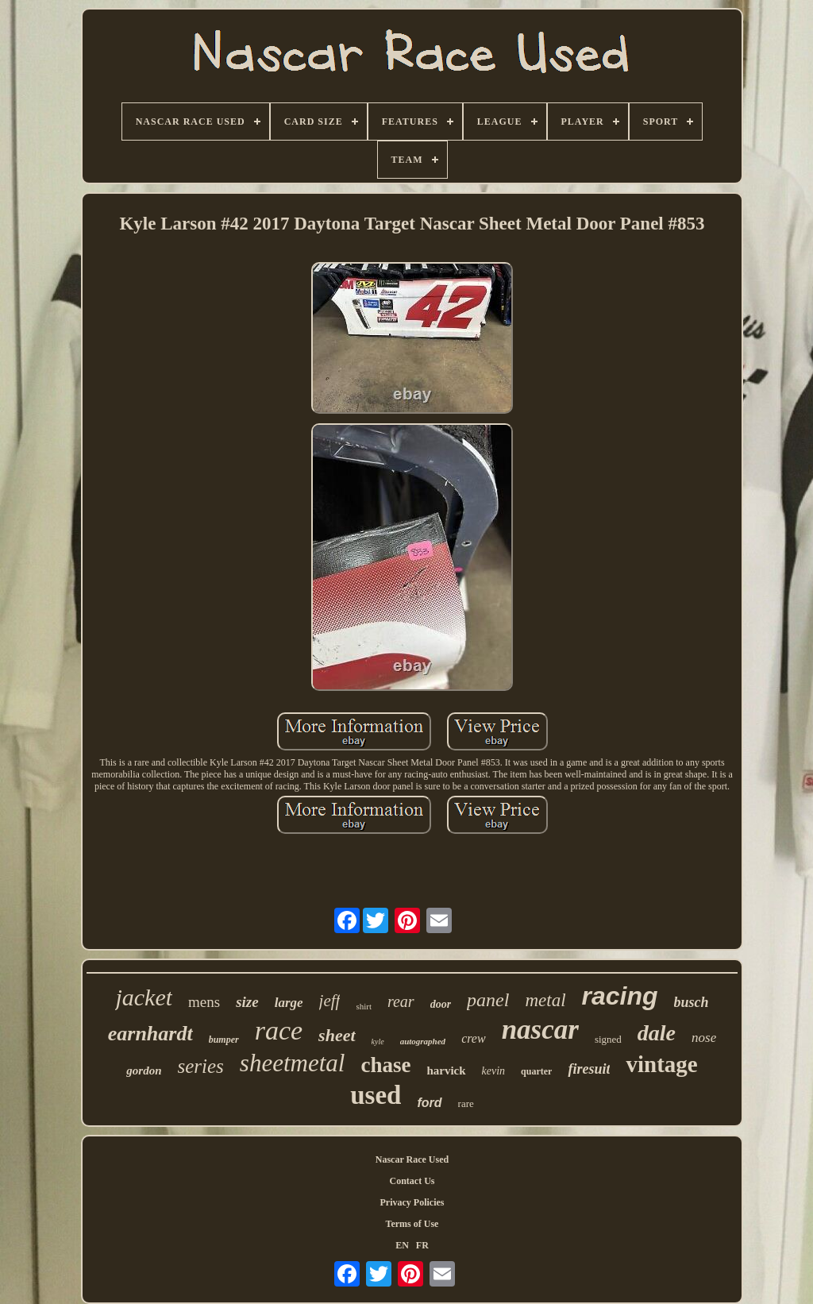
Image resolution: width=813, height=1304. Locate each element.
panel (488, 1000)
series (201, 1066)
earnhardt (150, 1033)
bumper (224, 1039)
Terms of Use (412, 1223)
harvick (445, 1070)
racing (620, 996)
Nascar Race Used (412, 1159)
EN (402, 1245)
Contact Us (412, 1180)
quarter (536, 1071)
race (278, 1030)
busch (691, 1002)
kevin (494, 1071)
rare (466, 1103)
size (247, 1001)
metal (545, 1000)
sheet (336, 1035)
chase (385, 1065)
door (440, 1004)
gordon (143, 1070)
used (375, 1095)
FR (422, 1245)
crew (473, 1038)
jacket (143, 997)
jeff (330, 1000)
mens (204, 1001)
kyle (378, 1041)
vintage (661, 1064)
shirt (364, 1006)
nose (704, 1037)
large (289, 1002)
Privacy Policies (412, 1202)
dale (657, 1032)
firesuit (589, 1069)
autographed (422, 1041)
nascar (540, 1029)
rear (400, 1001)
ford (429, 1102)
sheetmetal (292, 1063)
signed (608, 1039)
